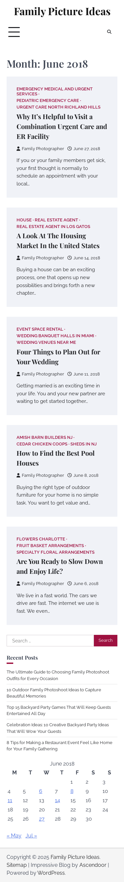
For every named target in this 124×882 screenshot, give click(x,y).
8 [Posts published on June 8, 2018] (71, 791)
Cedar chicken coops (42, 443)
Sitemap (17, 865)
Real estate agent (56, 219)
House (24, 219)
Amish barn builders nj (44, 437)
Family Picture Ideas (62, 11)
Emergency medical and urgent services (55, 91)
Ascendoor (92, 865)
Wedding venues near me (46, 342)
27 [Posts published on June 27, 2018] (42, 819)
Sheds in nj (83, 443)
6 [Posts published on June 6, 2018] (40, 791)
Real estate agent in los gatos (53, 226)
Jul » (31, 836)
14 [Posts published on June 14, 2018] (57, 800)
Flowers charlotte (41, 539)
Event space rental (40, 329)
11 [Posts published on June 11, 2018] (10, 800)
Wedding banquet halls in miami (55, 335)
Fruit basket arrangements (50, 545)
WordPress (51, 873)
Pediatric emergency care (48, 100)
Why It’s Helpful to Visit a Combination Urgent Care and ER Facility (62, 126)
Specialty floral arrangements (56, 552)
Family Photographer (40, 148)
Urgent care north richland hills (59, 107)
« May (14, 836)
